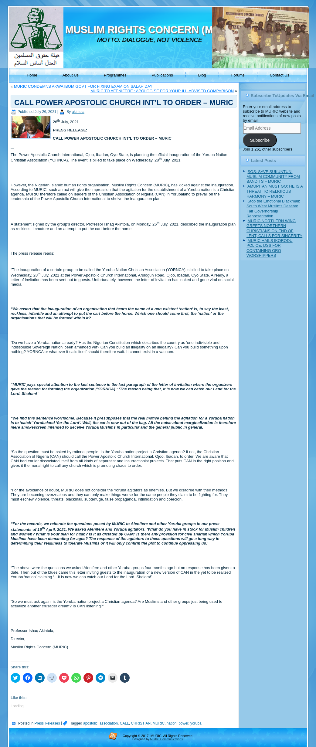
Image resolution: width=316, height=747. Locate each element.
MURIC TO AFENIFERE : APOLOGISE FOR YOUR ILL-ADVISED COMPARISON (162, 91)
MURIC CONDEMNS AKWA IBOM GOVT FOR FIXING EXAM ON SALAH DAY (83, 86)
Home (32, 75)
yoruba (196, 723)
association (109, 723)
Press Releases (47, 723)
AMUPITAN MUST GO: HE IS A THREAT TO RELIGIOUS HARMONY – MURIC (274, 191)
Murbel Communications (166, 739)
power (183, 723)
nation (172, 723)
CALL (124, 723)
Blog (202, 75)
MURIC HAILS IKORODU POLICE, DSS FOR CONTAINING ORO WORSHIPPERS (269, 248)
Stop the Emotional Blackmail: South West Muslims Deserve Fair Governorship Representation (273, 208)
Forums (238, 75)
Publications (162, 75)
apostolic (90, 723)
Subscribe (260, 140)
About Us (71, 75)
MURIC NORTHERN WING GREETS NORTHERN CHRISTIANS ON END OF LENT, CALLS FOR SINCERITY (274, 228)
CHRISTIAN (141, 723)
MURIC (159, 723)
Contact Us (279, 75)
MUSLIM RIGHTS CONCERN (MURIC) (153, 29)
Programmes (115, 75)
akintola (78, 112)
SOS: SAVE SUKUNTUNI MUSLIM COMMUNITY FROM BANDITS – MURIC (273, 176)
